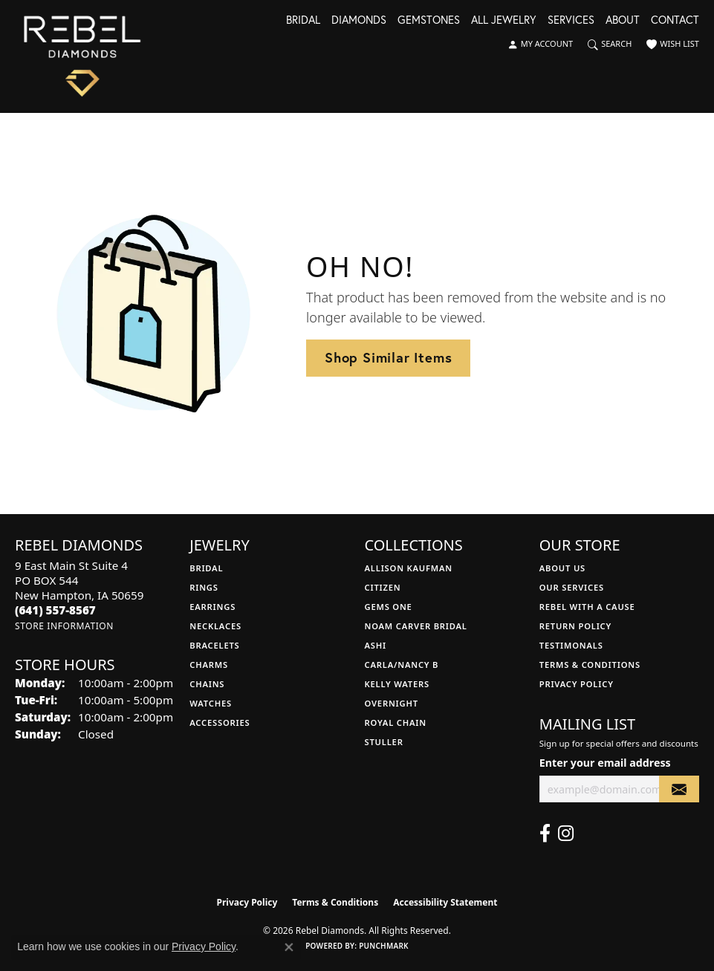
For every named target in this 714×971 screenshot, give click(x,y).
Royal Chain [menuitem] (395, 722)
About (623, 21)
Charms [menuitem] (208, 664)
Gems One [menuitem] (388, 606)
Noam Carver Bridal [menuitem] (416, 625)
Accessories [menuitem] (219, 722)
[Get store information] (64, 626)
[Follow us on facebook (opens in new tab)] (545, 833)
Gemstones (428, 21)
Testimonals (571, 645)
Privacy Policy (576, 683)
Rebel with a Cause (587, 606)
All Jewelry (503, 21)
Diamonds (358, 21)
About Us (562, 568)
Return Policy (575, 625)
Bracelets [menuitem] (214, 645)
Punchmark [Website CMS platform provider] (384, 946)
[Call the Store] (55, 610)
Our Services (571, 587)
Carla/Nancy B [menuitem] (402, 664)
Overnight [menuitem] (391, 703)
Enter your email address (605, 763)
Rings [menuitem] (203, 587)
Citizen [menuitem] (383, 587)
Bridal (303, 21)
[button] (540, 44)
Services (571, 21)
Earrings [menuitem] (212, 606)
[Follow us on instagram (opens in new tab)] (566, 833)
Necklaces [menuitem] (215, 625)
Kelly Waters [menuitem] (397, 683)
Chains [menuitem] (206, 683)
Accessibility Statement (445, 902)
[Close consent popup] (289, 947)
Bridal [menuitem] (206, 568)
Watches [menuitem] (210, 703)
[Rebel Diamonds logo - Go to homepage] (82, 56)
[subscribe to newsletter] (679, 789)
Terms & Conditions (589, 664)
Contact (675, 21)
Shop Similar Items (388, 357)
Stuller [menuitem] (384, 741)
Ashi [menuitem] (375, 645)
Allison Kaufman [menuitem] (409, 568)
